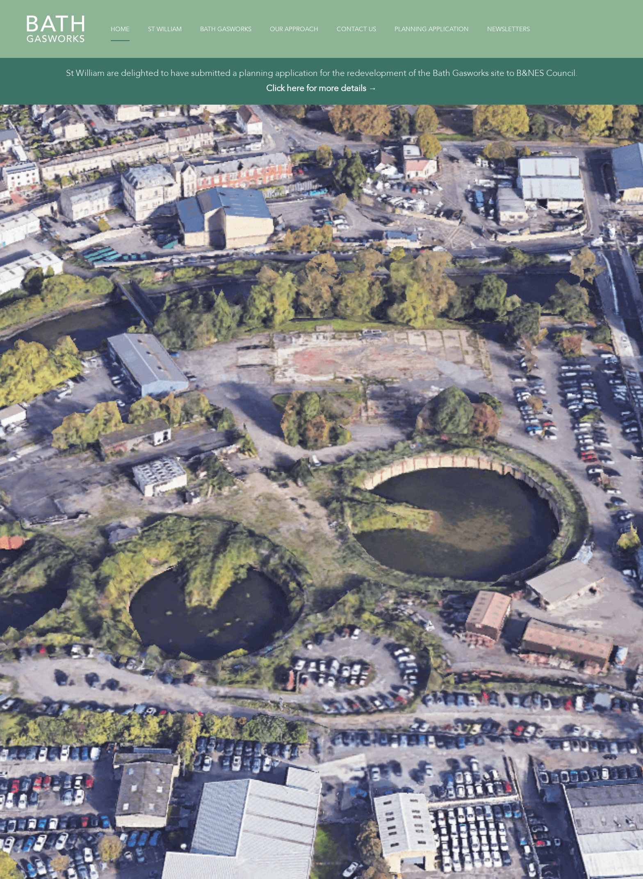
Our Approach (294, 29)
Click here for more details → (321, 88)
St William (165, 29)
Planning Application (431, 29)
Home (120, 29)
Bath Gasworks (225, 29)
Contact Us (356, 29)
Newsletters (508, 29)
